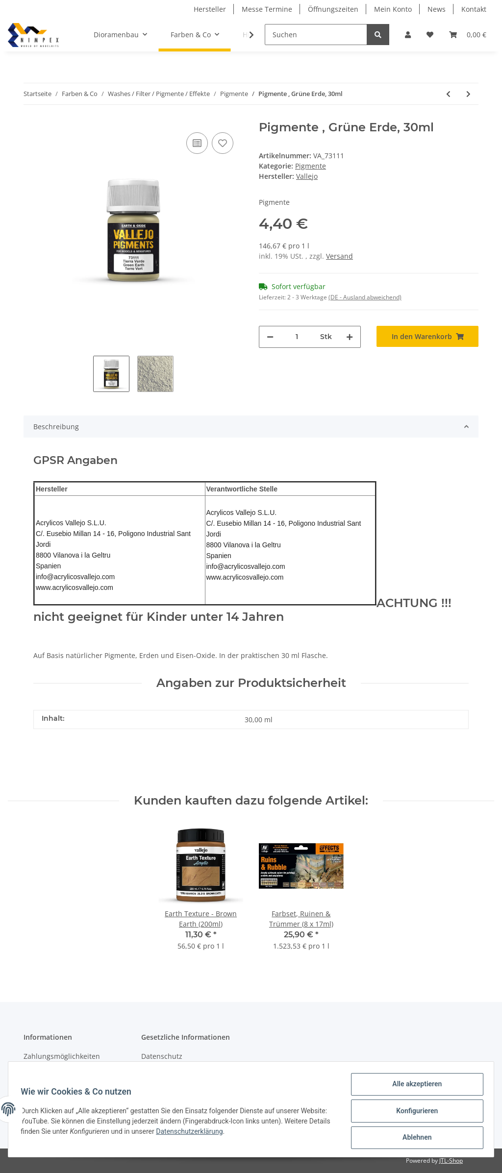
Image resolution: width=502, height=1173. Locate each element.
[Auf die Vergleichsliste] (197, 143)
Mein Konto (393, 9)
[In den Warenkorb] (427, 336)
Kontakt (473, 9)
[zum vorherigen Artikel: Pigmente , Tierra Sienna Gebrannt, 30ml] (448, 93)
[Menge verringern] (270, 336)
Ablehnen (413, 1138)
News (436, 9)
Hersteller (210, 9)
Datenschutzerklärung (240, 1133)
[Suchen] (316, 34)
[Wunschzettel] (430, 34)
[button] (408, 34)
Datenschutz (161, 1056)
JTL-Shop (451, 1160)
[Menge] (296, 336)
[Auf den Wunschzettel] (222, 143)
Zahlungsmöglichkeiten (62, 1056)
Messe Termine (267, 9)
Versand (339, 256)
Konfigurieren (413, 1113)
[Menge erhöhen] (349, 336)
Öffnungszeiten (333, 9)
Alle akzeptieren (413, 1087)
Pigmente (310, 166)
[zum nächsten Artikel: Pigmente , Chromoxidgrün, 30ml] (468, 93)
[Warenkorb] (467, 34)
